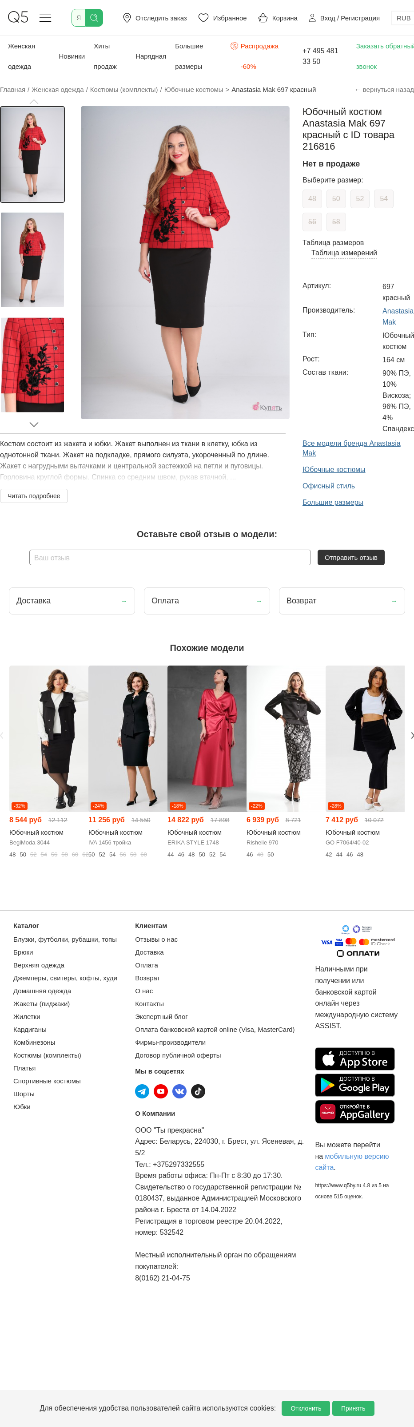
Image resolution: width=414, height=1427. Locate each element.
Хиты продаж (105, 56)
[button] (34, 101)
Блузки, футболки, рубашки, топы (65, 939)
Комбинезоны (34, 1042)
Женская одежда (21, 56)
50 (336, 198)
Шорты (24, 1094)
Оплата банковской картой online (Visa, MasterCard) (215, 1029)
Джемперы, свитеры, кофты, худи (65, 978)
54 (384, 198)
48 (312, 198)
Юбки (22, 1106)
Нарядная (150, 56)
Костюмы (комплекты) (47, 1055)
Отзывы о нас (156, 939)
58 (336, 222)
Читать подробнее (34, 495)
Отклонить (306, 1408)
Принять (353, 1408)
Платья (24, 1068)
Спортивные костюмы (47, 1081)
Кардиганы (30, 1029)
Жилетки (26, 1016)
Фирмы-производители (170, 1042)
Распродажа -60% (254, 55)
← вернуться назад (384, 89)
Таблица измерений (344, 253)
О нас (144, 991)
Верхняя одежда (38, 965)
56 (312, 222)
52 (360, 198)
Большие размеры (189, 56)
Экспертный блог (161, 1016)
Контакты (149, 1003)
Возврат (147, 978)
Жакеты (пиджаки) (41, 1003)
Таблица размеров (333, 242)
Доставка (149, 952)
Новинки (72, 56)
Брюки (23, 952)
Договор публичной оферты (178, 1055)
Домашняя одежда (42, 991)
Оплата (146, 965)
